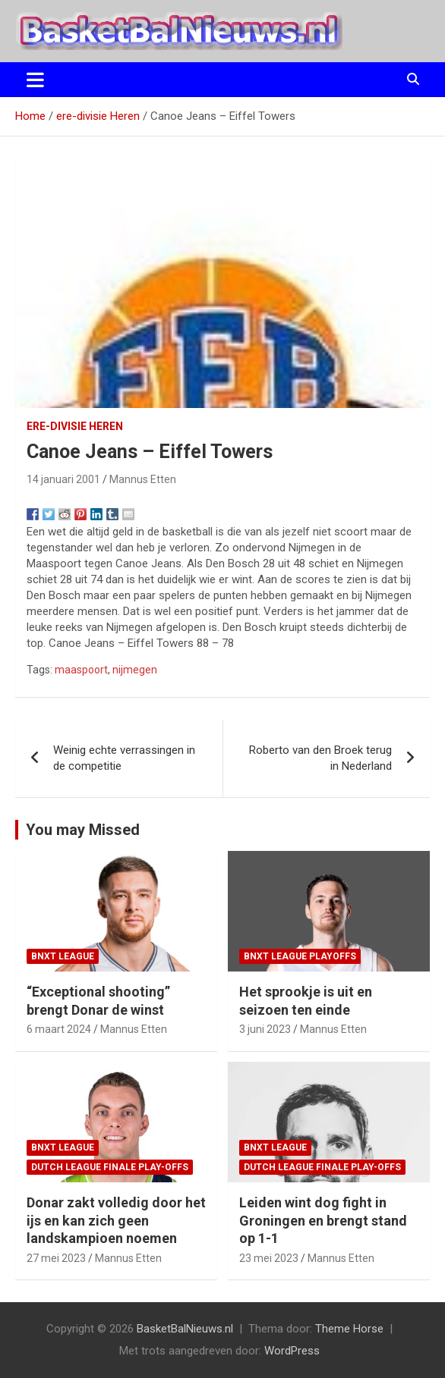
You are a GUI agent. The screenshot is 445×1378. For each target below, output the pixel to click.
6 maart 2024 (59, 1029)
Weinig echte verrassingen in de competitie (124, 758)
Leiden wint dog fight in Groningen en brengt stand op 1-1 (323, 1220)
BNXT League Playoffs (300, 956)
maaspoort (81, 670)
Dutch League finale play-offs (109, 1167)
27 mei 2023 (56, 1258)
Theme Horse (349, 1329)
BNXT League (62, 956)
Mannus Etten (142, 479)
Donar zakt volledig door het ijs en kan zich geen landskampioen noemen (116, 1220)
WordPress (292, 1351)
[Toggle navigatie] (35, 79)
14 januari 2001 (63, 479)
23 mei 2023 (268, 1258)
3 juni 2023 (265, 1029)
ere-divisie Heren (75, 426)
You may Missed (83, 830)
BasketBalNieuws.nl (185, 1329)
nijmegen (134, 670)
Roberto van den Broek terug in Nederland (320, 758)
